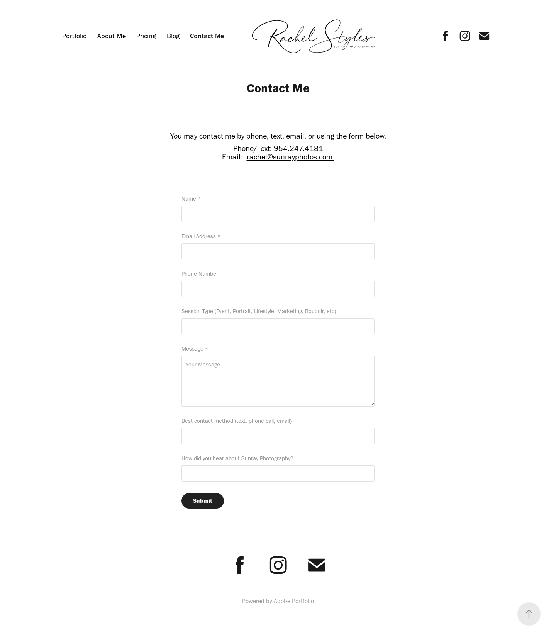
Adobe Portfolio (294, 601)
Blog (173, 36)
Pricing (146, 36)
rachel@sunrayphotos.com (290, 156)
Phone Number (199, 274)
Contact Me (207, 36)
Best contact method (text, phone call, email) (236, 421)
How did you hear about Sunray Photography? (237, 458)
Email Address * (201, 236)
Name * (191, 199)
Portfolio (74, 36)
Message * (194, 349)
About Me (111, 36)
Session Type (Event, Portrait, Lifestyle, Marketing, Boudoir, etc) (258, 311)
